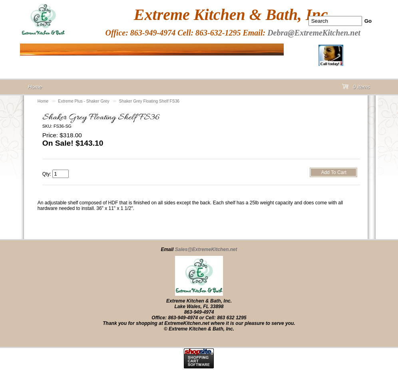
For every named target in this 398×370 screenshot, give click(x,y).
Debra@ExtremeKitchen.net (313, 32)
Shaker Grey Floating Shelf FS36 (149, 101)
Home (43, 101)
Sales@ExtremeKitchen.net (206, 249)
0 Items (356, 88)
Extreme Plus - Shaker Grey (83, 101)
